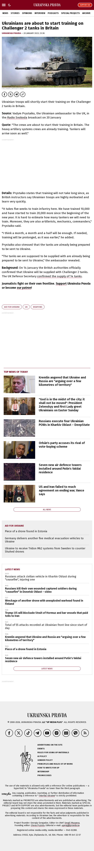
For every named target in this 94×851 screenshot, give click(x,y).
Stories (15, 13)
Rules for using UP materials (53, 752)
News (5, 13)
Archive (86, 13)
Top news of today (16, 371)
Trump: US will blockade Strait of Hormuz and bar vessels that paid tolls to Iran (46, 614)
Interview (40, 13)
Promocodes (44, 775)
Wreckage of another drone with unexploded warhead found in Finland (44, 602)
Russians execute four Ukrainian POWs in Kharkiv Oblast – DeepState (64, 423)
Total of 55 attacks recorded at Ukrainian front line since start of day (46, 626)
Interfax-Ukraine (47, 795)
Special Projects (70, 13)
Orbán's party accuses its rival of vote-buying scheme (62, 444)
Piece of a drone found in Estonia (26, 531)
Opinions (27, 13)
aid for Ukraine (12, 307)
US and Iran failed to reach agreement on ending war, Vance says (61, 490)
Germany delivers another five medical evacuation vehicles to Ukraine (44, 540)
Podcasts (53, 13)
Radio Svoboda (16, 117)
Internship (43, 771)
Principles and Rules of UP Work (55, 764)
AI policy (42, 756)
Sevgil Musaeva (72, 823)
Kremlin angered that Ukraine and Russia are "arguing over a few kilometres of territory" (62, 381)
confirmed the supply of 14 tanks (59, 276)
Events (41, 748)
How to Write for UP (48, 768)
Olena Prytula (37, 825)
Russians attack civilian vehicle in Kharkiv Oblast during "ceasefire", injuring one (40, 578)
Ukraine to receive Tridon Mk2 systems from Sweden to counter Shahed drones (45, 550)
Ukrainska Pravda (11, 33)
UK (26, 307)
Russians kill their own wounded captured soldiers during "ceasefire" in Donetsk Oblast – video (41, 590)
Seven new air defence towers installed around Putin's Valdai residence (60, 468)
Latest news (12, 569)
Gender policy (45, 760)
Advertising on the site (49, 745)
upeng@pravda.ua (70, 825)
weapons (37, 307)
